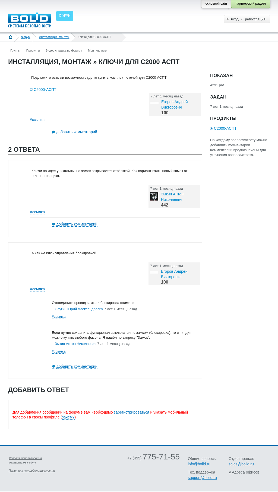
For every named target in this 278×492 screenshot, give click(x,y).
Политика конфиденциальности (32, 470)
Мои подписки (97, 50)
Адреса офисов (245, 472)
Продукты (33, 50)
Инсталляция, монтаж (54, 37)
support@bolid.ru (202, 477)
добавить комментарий (76, 132)
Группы (15, 50)
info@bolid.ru (199, 464)
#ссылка (37, 120)
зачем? (68, 417)
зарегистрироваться (131, 412)
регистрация (255, 19)
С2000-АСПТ (45, 89)
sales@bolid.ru (241, 464)
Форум (25, 37)
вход (235, 19)
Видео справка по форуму (64, 50)
